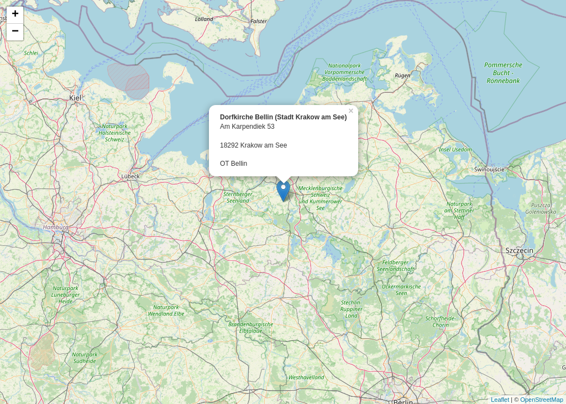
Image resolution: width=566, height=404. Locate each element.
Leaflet (500, 399)
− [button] (15, 32)
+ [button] (15, 15)
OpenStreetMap (541, 399)
